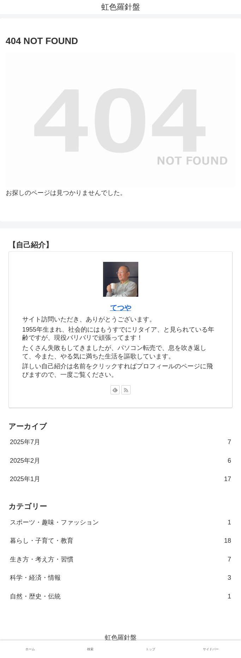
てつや (120, 308)
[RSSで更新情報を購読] (126, 389)
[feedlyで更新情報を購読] (115, 389)
